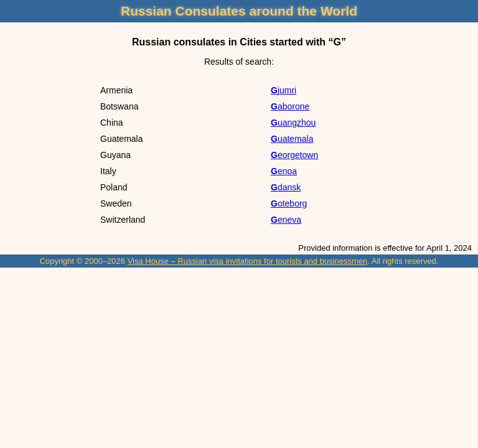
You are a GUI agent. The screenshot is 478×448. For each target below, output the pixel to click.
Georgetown (294, 155)
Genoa (284, 171)
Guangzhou (293, 123)
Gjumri (283, 90)
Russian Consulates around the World (239, 11)
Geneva (286, 220)
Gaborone (290, 106)
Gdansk (286, 187)
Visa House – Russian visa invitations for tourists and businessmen (248, 261)
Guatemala (292, 139)
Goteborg (289, 203)
